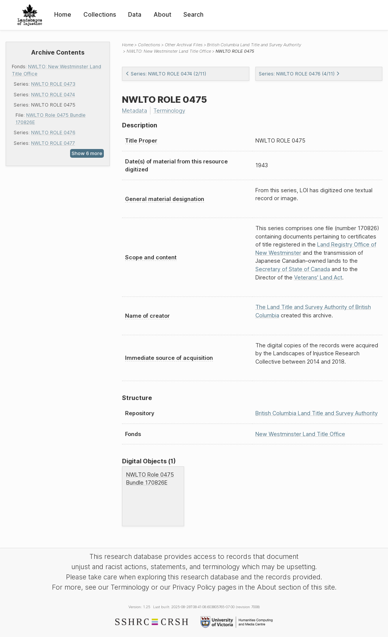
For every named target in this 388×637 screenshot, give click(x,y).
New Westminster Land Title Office (300, 434)
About (162, 14)
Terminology (169, 110)
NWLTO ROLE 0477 (53, 143)
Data (134, 14)
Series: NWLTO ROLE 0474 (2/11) (165, 74)
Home (62, 14)
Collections (99, 14)
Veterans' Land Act (318, 277)
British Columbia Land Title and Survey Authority (254, 44)
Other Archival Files (184, 44)
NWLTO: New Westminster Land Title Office (169, 51)
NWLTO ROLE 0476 (53, 132)
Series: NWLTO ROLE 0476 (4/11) (299, 74)
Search (193, 14)
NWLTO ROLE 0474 (53, 94)
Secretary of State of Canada (292, 269)
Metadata (134, 110)
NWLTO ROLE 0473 (53, 84)
